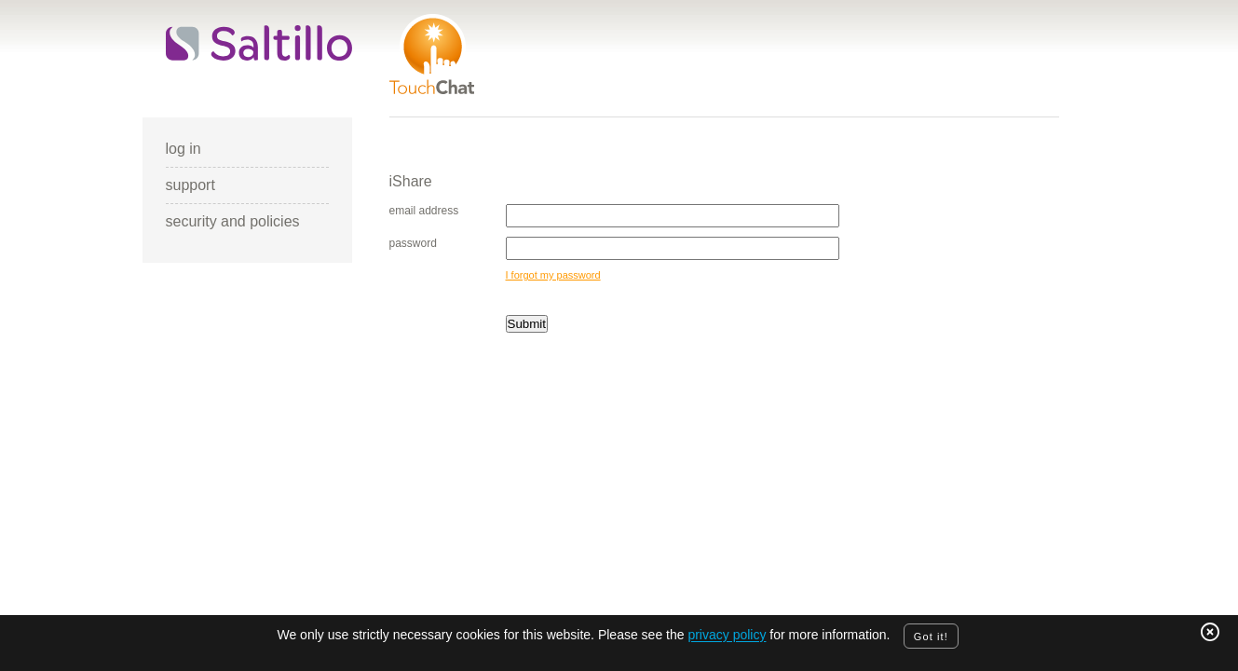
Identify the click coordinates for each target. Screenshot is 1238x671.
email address (424, 210)
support (190, 185)
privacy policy (726, 635)
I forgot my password (553, 275)
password (413, 243)
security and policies (233, 221)
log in (183, 149)
